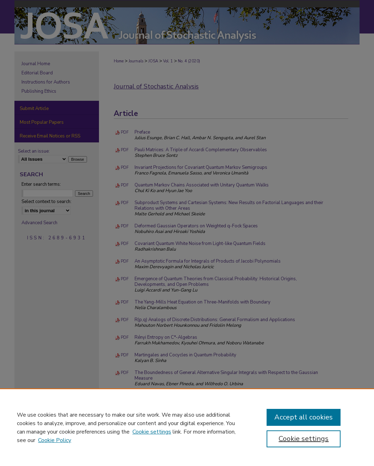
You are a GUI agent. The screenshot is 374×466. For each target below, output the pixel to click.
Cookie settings (151, 432)
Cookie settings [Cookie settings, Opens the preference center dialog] (304, 438)
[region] (187, 427)
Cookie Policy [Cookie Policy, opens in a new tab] (54, 440)
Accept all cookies (303, 417)
